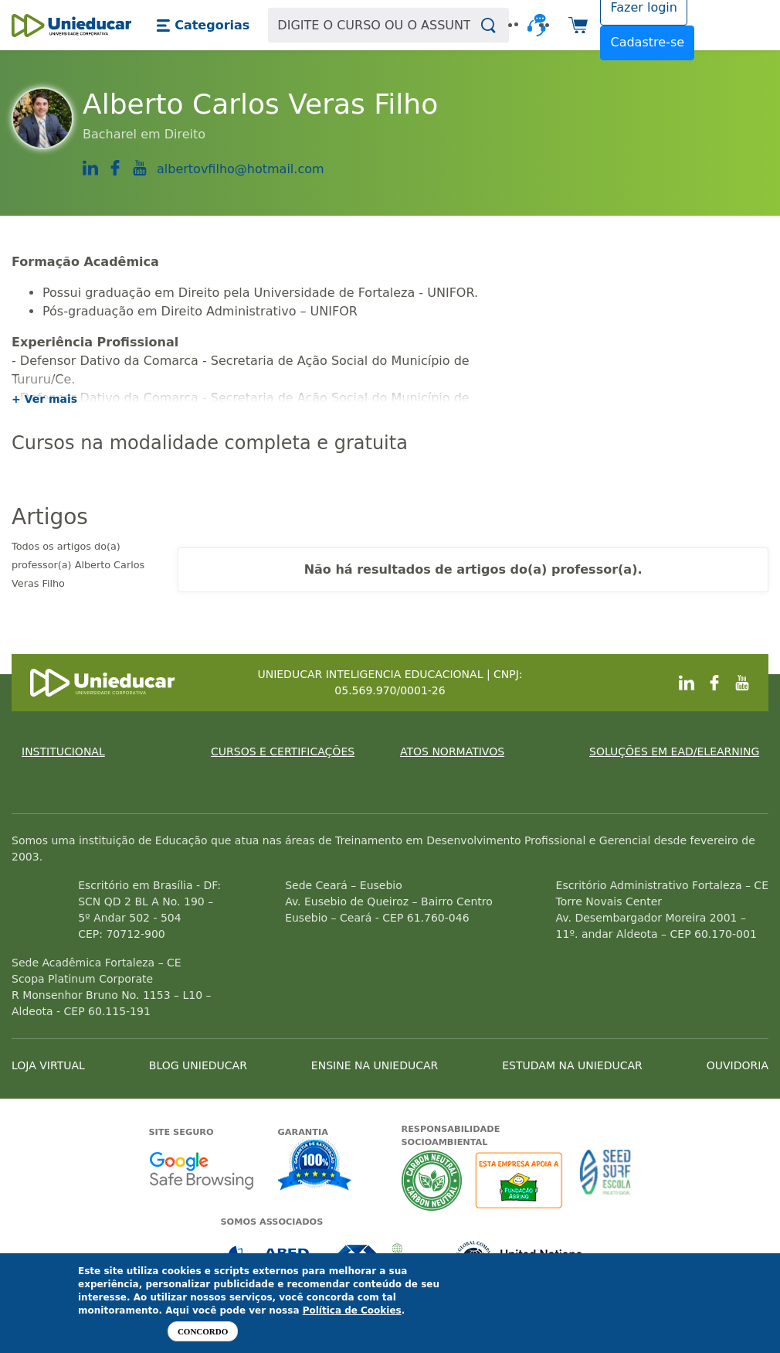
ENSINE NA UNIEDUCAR (374, 1065)
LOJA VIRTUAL (48, 1065)
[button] (202, 25)
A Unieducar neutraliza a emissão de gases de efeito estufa (432, 1180)
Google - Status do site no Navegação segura (201, 1170)
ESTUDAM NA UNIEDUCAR (572, 1065)
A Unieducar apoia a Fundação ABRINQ (521, 1180)
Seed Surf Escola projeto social (605, 1180)
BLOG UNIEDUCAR (198, 1065)
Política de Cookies (352, 1310)
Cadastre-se (647, 42)
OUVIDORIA (737, 1065)
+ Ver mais (44, 399)
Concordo (203, 1331)
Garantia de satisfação (315, 1167)
